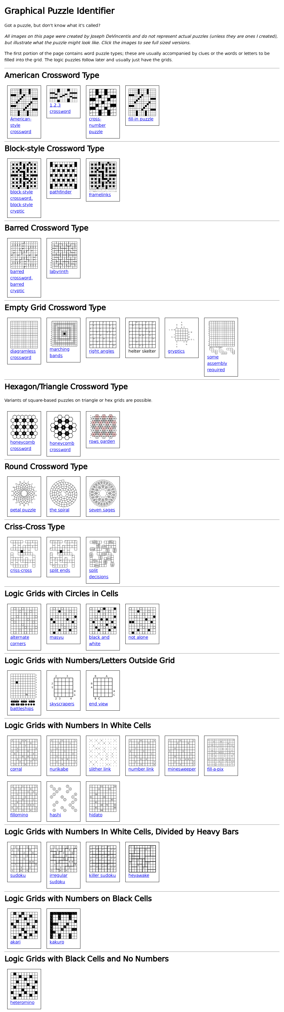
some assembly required (217, 363)
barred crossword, (21, 275)
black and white (99, 641)
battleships (22, 709)
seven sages (102, 510)
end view (98, 704)
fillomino (19, 815)
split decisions (98, 574)
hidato (95, 815)
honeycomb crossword (22, 446)
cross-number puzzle (97, 125)
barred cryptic (17, 288)
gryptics (176, 352)
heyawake (138, 876)
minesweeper (182, 769)
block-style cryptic (21, 208)
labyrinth (59, 272)
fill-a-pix (215, 769)
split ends (60, 571)
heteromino (22, 1003)
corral (16, 769)
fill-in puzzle (140, 119)
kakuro (57, 942)
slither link (100, 769)
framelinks (100, 195)
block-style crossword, (21, 195)
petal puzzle (23, 510)
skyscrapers (62, 704)
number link (141, 769)
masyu (57, 638)
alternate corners (19, 641)
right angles (101, 352)
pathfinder (61, 192)
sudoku (18, 876)
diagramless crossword (23, 355)
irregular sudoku (58, 879)
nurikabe (59, 769)
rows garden (102, 442)
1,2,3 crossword (60, 108)
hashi (55, 815)
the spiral (59, 510)
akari (15, 942)
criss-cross (21, 571)
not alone (138, 638)
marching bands (60, 353)
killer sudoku (102, 876)
